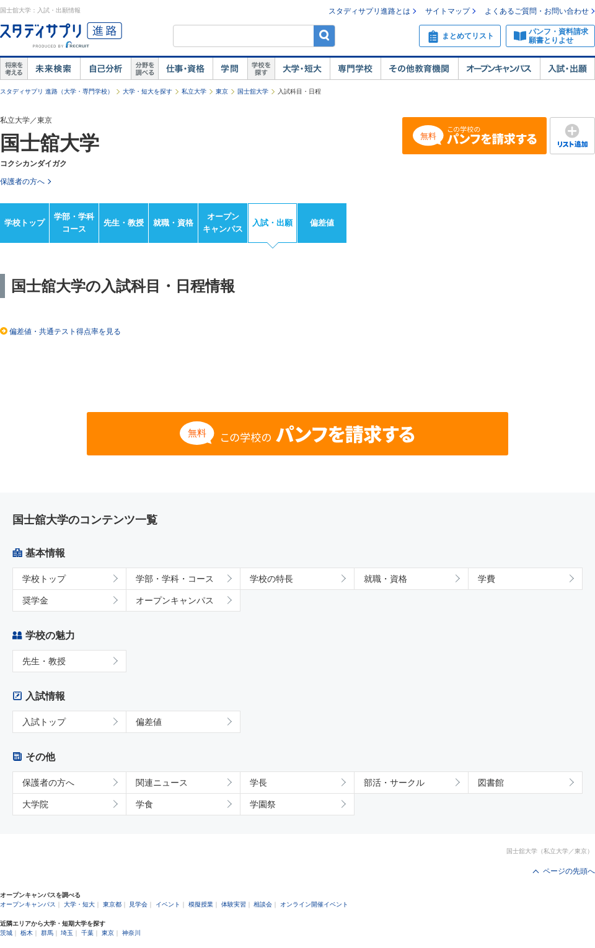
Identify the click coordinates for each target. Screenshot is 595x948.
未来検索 (53, 69)
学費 (486, 579)
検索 (324, 35)
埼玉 (67, 932)
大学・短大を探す (147, 91)
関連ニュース (162, 783)
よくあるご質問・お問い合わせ (537, 11)
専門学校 (355, 69)
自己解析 (105, 69)
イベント (168, 904)
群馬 (47, 932)
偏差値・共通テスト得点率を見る (65, 331)
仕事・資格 (185, 69)
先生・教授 (124, 222)
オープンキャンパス (499, 69)
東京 (222, 91)
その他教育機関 (419, 69)
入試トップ (44, 722)
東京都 (112, 904)
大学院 (35, 804)
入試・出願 (567, 69)
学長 (258, 783)
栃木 (26, 932)
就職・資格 (173, 222)
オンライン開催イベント (314, 904)
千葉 (87, 932)
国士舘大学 (252, 91)
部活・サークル (394, 783)
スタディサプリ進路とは (369, 11)
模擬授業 (200, 904)
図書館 (491, 783)
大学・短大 (302, 69)
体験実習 (233, 904)
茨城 (6, 932)
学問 (230, 69)
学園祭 (263, 804)
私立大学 (194, 91)
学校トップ (24, 222)
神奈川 (131, 932)
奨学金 (35, 600)
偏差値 (322, 222)
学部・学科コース (74, 223)
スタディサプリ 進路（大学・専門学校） (56, 91)
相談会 (262, 904)
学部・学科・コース (175, 579)
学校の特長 (271, 579)
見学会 (138, 904)
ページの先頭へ (569, 871)
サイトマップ (447, 11)
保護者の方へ (48, 783)
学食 (144, 804)
